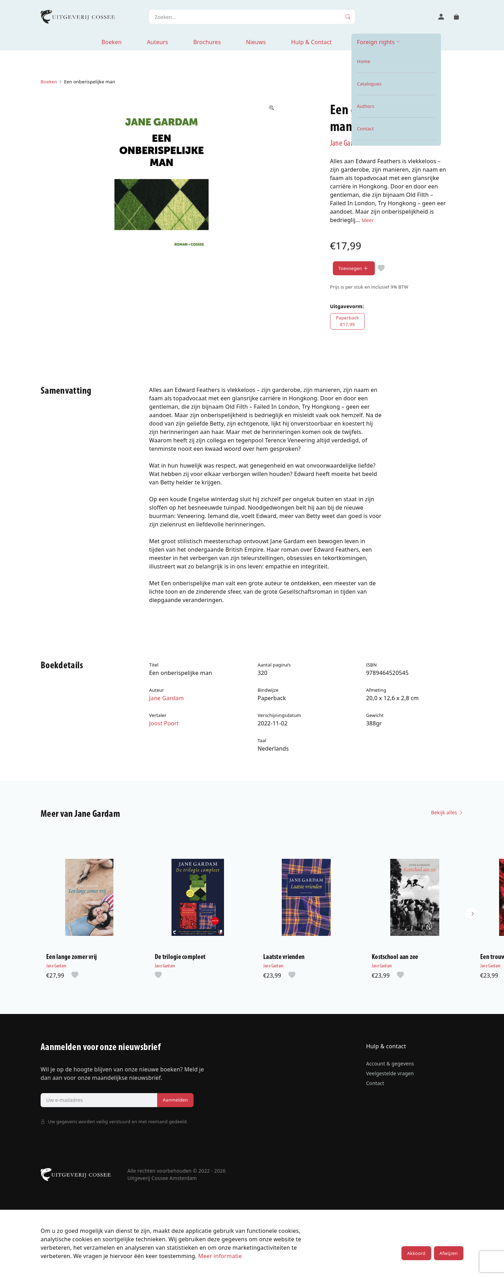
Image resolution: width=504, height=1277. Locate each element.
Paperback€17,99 (347, 321)
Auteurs (157, 42)
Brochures (207, 42)
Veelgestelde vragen (390, 1073)
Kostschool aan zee (395, 957)
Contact (375, 1083)
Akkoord (416, 1253)
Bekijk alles (447, 812)
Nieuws (256, 42)
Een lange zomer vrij (71, 957)
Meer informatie (220, 1256)
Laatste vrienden (283, 957)
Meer (368, 220)
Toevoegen (353, 268)
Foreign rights (376, 42)
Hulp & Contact (311, 42)
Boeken (112, 42)
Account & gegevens (390, 1063)
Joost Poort (164, 723)
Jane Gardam (347, 143)
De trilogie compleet (180, 957)
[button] (471, 913)
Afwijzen (449, 1253)
